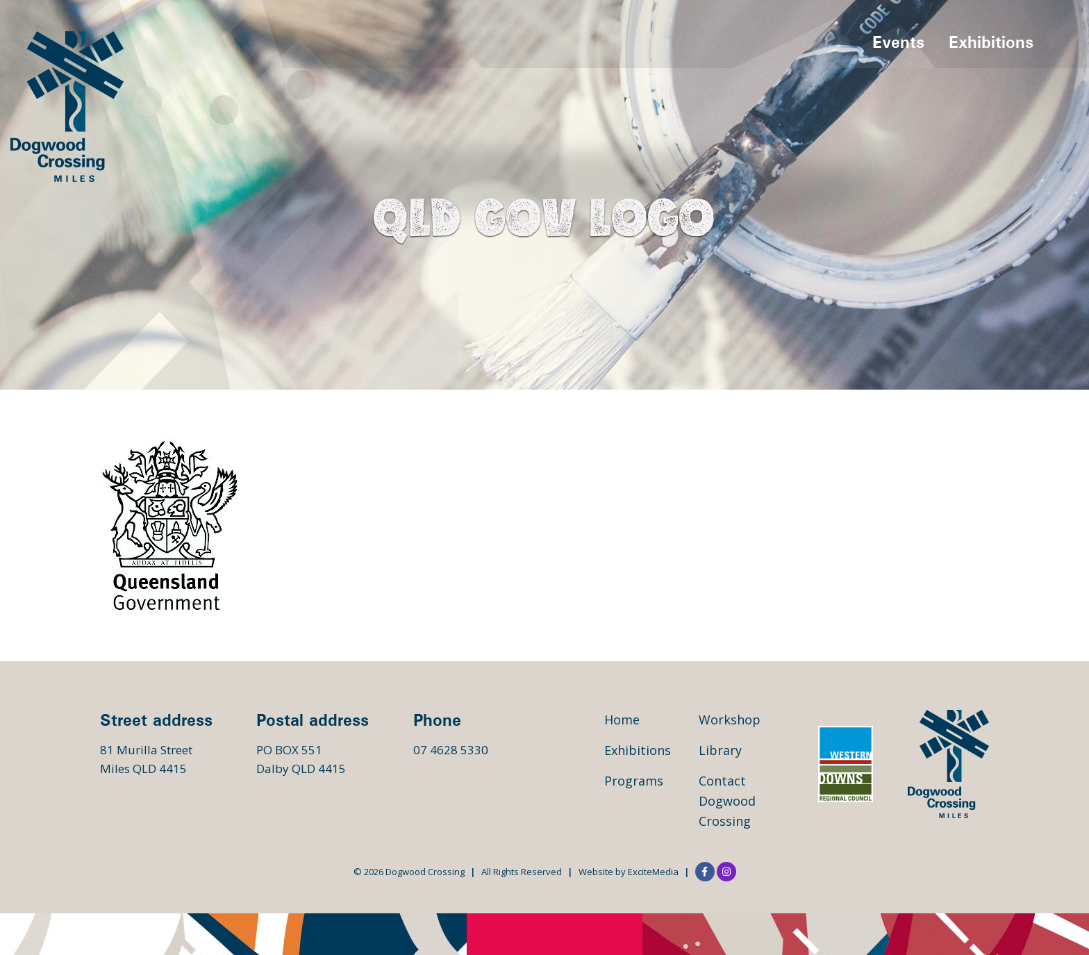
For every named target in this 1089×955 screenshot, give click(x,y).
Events (898, 41)
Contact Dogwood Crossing (727, 800)
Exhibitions (991, 41)
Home (622, 719)
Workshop (729, 719)
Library (720, 750)
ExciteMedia (653, 871)
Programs (633, 780)
